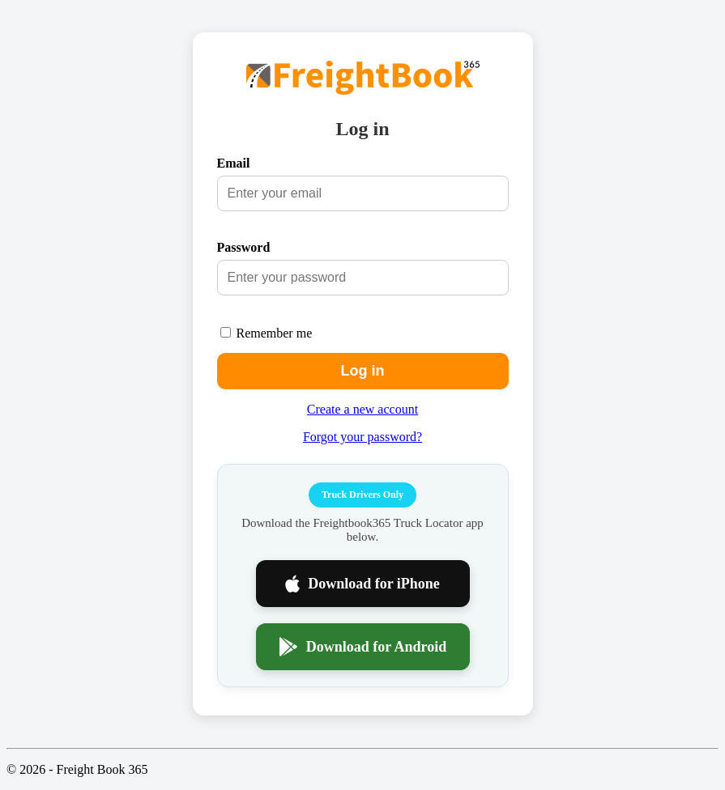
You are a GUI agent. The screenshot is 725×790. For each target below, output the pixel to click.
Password (244, 247)
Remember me (275, 333)
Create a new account (362, 409)
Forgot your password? (362, 437)
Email (233, 163)
